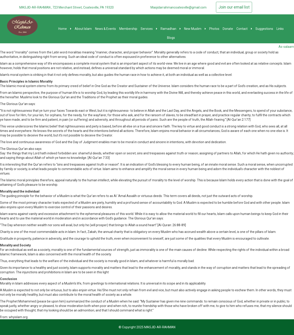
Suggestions (264, 29)
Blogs (171, 37)
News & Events (105, 29)
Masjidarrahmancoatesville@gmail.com (178, 7)
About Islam (83, 29)
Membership (128, 29)
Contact (244, 29)
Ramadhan (171, 29)
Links (280, 29)
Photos (214, 29)
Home (64, 29)
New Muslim (195, 29)
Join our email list (234, 7)
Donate (228, 29)
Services (149, 29)
